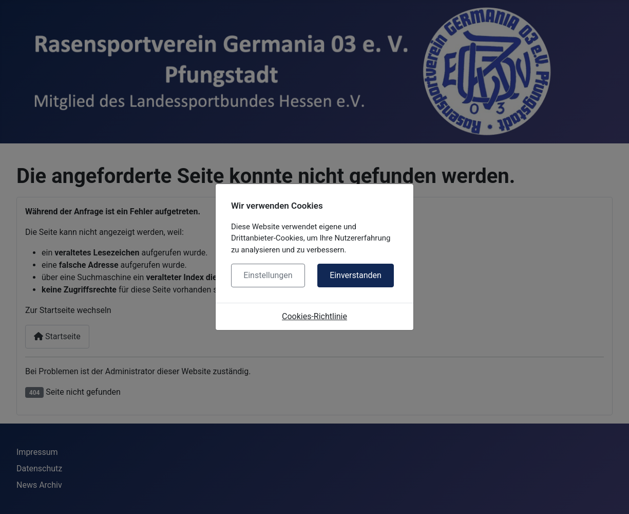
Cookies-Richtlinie (314, 316)
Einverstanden (356, 275)
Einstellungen (268, 275)
